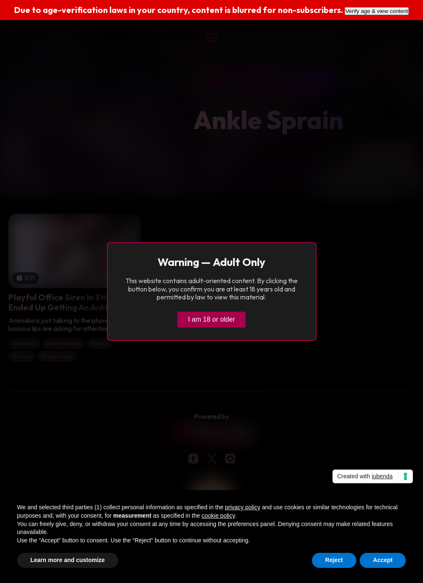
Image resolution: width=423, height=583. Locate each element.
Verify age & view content (376, 11)
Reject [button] (334, 560)
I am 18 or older (211, 319)
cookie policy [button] (218, 515)
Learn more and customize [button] (68, 560)
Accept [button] (383, 560)
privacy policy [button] (242, 507)
